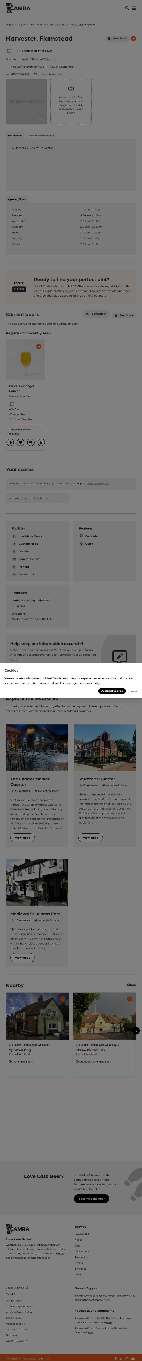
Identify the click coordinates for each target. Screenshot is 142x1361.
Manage (133, 691)
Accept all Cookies (112, 690)
